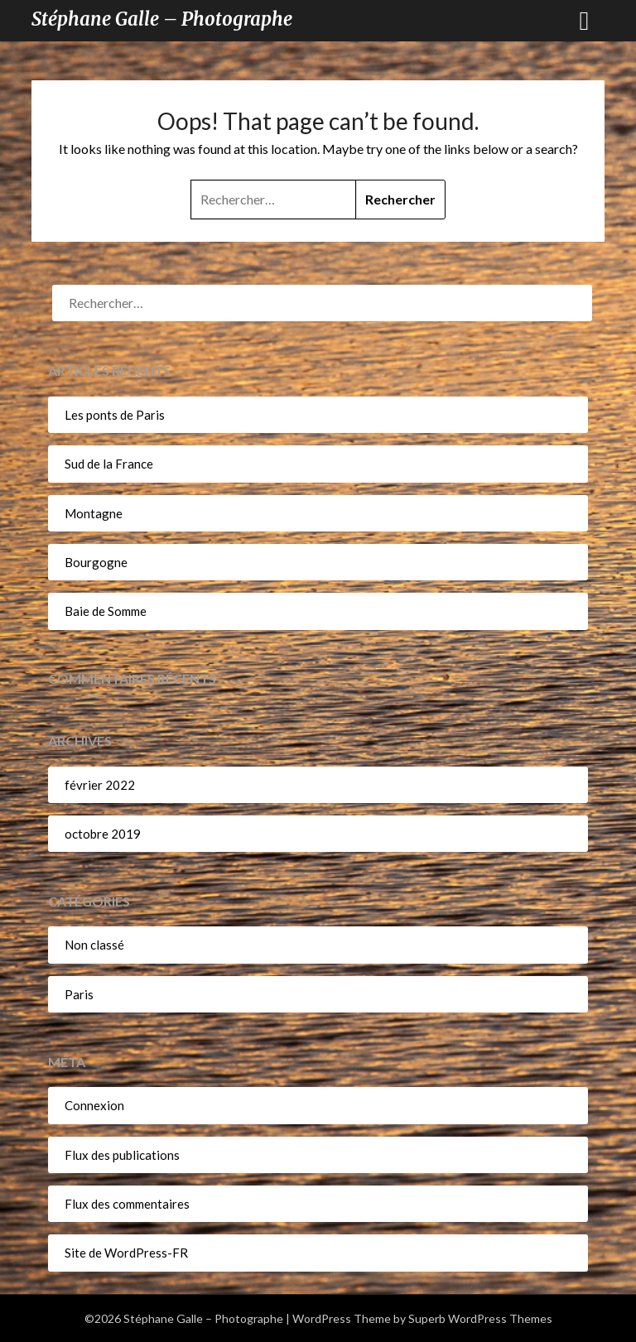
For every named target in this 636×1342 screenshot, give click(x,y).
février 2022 (100, 784)
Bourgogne (96, 562)
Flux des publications (122, 1154)
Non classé (94, 944)
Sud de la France (109, 463)
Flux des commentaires (127, 1203)
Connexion (94, 1105)
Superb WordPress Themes (480, 1318)
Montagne (94, 513)
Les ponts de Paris (115, 414)
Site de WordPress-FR (126, 1252)
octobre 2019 (103, 833)
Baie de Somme (106, 611)
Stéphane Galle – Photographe (161, 19)
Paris (79, 994)
